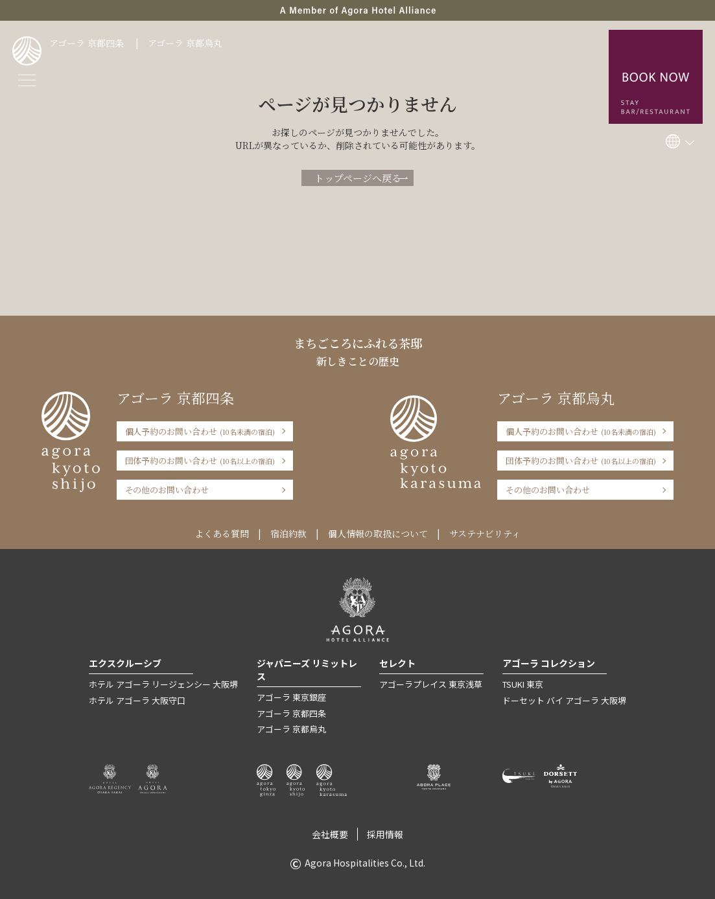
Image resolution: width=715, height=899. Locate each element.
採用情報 (385, 834)
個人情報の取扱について (378, 533)
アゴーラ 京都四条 (86, 42)
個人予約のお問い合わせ (200, 431)
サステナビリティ (485, 533)
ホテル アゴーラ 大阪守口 (137, 700)
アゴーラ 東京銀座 (291, 697)
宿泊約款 (288, 533)
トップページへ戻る (357, 178)
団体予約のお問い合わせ (200, 460)
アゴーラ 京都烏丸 (185, 42)
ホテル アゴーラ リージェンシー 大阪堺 (163, 684)
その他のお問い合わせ (167, 490)
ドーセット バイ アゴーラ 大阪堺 (564, 700)
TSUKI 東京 (522, 684)
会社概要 (330, 834)
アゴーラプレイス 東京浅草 (430, 684)
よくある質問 (221, 533)
